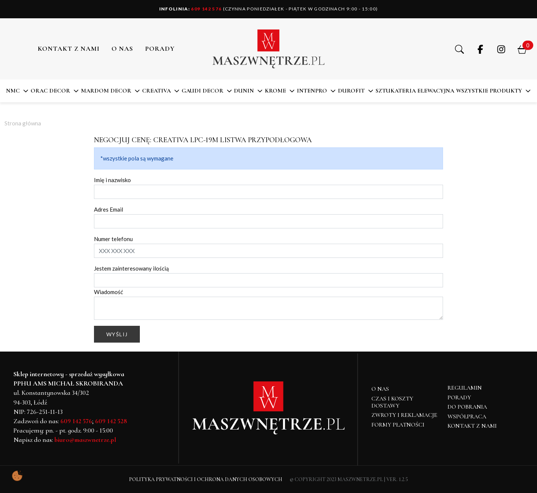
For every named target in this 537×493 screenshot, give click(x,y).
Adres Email (108, 209)
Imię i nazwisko (112, 180)
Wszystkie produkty (489, 90)
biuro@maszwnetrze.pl (85, 440)
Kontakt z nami (69, 48)
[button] (459, 49)
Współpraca (467, 416)
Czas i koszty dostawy (392, 402)
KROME (275, 90)
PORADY (160, 48)
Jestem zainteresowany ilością (131, 268)
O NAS (122, 48)
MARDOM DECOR (106, 90)
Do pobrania (467, 407)
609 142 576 (190, 9)
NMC (13, 90)
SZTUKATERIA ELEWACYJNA (415, 90)
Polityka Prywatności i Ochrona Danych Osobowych (205, 479)
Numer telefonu (113, 238)
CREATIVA (156, 90)
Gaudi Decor (202, 90)
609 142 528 (111, 421)
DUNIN (244, 90)
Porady (459, 397)
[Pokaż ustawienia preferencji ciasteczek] (17, 476)
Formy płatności (397, 424)
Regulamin (465, 387)
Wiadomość (108, 291)
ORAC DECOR (50, 90)
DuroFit (351, 90)
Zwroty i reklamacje (404, 415)
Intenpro (312, 90)
